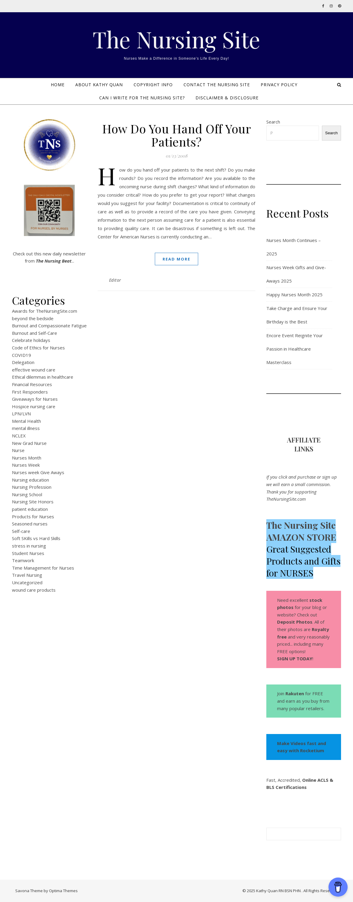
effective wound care (33, 370)
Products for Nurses (33, 516)
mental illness (26, 428)
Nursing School (27, 494)
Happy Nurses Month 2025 (294, 294)
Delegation (23, 362)
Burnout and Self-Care (34, 333)
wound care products (34, 590)
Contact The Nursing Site (217, 84)
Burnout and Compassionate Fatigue (49, 326)
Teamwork (23, 560)
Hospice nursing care (33, 406)
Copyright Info (153, 84)
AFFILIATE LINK (304, 444)
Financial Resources (32, 384)
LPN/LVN (21, 414)
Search (273, 122)
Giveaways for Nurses (35, 399)
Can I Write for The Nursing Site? (142, 98)
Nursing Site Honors (33, 502)
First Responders (30, 392)
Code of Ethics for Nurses (38, 348)
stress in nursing (29, 546)
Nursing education (30, 480)
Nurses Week (26, 465)
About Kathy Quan (99, 84)
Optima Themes (63, 890)
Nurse (18, 450)
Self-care (21, 531)
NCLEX (19, 436)
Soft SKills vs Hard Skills (36, 538)
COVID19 (21, 355)
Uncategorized (27, 582)
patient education (30, 509)
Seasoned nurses (30, 524)
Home (58, 84)
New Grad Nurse (29, 443)
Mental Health (26, 421)
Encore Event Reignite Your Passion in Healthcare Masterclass (294, 348)
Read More (176, 259)
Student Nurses (28, 553)
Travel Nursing (27, 575)
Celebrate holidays (31, 340)
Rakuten (294, 693)
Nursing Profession (31, 487)
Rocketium (312, 750)
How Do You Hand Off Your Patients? (176, 135)
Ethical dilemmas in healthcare (42, 377)
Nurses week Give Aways (38, 472)
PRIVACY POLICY (279, 84)
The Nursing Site (176, 39)
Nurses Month (26, 458)
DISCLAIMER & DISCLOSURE (227, 98)
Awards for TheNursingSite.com (44, 311)
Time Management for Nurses (43, 568)
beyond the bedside (33, 318)
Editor (115, 280)
